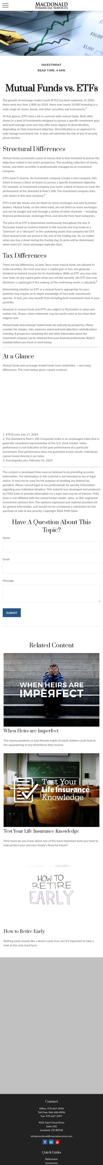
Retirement (51, 1159)
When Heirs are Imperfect (31, 731)
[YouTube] (57, 1141)
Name (6, 537)
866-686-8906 (57, 1112)
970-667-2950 (55, 1108)
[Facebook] (45, 1141)
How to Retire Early (24, 931)
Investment (51, 1162)
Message (8, 580)
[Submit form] (12, 612)
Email (6, 559)
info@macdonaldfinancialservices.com (51, 1136)
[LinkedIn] (51, 1141)
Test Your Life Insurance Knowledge (41, 831)
